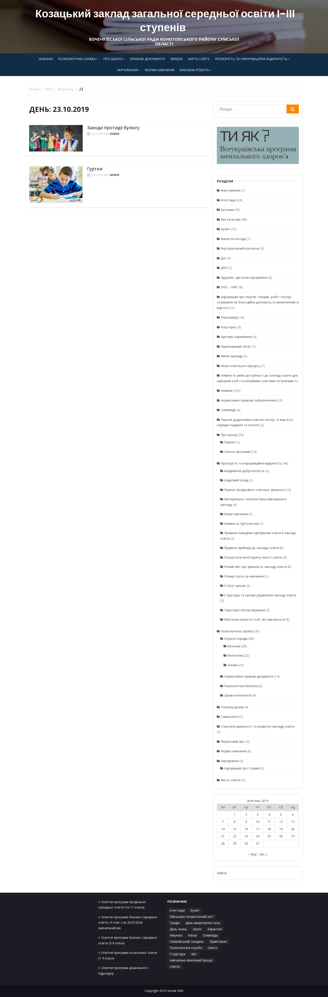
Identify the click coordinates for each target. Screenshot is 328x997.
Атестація (228, 200)
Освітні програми (237, 452)
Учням (232, 665)
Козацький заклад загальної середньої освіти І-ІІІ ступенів (165, 20)
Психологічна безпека (241, 686)
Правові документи (147, 59)
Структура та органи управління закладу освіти (260, 595)
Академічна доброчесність (244, 471)
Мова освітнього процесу (240, 366)
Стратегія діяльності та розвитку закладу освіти (257, 726)
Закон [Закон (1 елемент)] (197, 929)
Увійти (222, 873)
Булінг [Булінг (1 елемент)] (195, 910)
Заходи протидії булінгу (113, 128)
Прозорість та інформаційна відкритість (251, 59)
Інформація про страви (241, 768)
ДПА (224, 268)
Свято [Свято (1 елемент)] (212, 948)
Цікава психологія (237, 695)
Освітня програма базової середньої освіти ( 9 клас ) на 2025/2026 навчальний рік (127, 922)
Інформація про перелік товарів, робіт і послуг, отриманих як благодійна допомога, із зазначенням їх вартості (258, 302)
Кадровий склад (236, 480)
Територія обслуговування (244, 610)
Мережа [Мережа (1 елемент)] (176, 935)
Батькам (227, 210)
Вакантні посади (233, 239)
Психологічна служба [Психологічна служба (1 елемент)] (186, 948)
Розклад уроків (232, 707)
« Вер (252, 854)
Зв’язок (176, 59)
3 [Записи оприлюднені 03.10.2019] (257, 814)
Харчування (127, 70)
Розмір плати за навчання (244, 576)
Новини (46, 59)
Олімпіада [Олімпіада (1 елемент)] (210, 935)
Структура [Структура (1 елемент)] (177, 954)
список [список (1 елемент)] (175, 966)
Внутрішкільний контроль (240, 248)
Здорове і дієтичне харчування (244, 277)
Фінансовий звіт (233, 741)
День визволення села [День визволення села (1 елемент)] (203, 923)
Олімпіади (228, 410)
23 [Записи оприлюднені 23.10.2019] (246, 836)
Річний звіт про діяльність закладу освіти (255, 567)
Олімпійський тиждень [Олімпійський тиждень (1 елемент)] (187, 941)
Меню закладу (231, 356)
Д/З (223, 258)
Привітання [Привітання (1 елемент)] (218, 941)
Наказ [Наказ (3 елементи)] (192, 935)
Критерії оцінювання (236, 337)
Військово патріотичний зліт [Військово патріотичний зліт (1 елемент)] (191, 916)
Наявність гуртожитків (241, 523)
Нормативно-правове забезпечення (248, 400)
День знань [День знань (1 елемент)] (178, 929)
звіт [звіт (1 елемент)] (194, 954)
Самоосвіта (229, 716)
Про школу (112, 59)
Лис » (263, 854)
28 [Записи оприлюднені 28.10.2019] (223, 843)
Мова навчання (236, 514)
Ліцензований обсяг (236, 346)
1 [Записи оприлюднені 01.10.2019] (235, 814)
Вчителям (235, 655)
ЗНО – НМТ (229, 287)
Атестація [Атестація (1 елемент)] (177, 910)
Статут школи (234, 585)
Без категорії (231, 219)
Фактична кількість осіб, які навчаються (254, 619)
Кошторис (228, 327)
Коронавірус (230, 317)
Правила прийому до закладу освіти (251, 548)
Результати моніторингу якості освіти (253, 557)
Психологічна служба (77, 59)
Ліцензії (229, 442)
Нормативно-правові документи (248, 676)
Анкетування (230, 190)
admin (114, 134)
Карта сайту (198, 59)
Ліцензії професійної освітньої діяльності (255, 490)
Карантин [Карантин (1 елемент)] (214, 929)
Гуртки (94, 169)
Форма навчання (159, 70)
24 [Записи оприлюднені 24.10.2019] (257, 836)
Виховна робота (194, 70)
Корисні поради (236, 638)
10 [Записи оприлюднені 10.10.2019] (257, 821)
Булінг (225, 229)
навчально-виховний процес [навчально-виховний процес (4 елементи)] (191, 960)
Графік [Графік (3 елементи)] (175, 923)
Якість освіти (230, 780)
